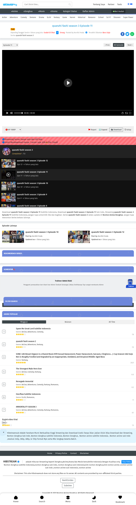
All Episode (118, 45)
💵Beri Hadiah (118, 11)
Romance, (55, 384)
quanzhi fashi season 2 (26, 341)
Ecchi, (24, 397)
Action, (25, 332)
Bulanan (68, 322)
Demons (33, 17)
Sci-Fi (108, 17)
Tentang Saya (99, 4)
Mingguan (24, 322)
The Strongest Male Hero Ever (29, 369)
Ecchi (49, 17)
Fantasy (57, 17)
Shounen (117, 17)
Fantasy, (40, 344)
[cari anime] (70, 4)
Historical (81, 17)
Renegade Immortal (24, 381)
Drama (41, 17)
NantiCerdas (67, 480)
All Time (112, 322)
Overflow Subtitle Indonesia (28, 394)
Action (4, 17)
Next (130, 45)
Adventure (14, 17)
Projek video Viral (10, 419)
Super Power (128, 17)
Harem (72, 17)
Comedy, (40, 332)
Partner (111, 4)
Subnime (68, 485)
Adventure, (32, 332)
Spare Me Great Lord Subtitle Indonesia (33, 328)
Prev (107, 45)
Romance (91, 17)
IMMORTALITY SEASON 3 (26, 407)
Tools (119, 4)
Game (64, 17)
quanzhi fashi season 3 (25, 35)
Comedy (24, 17)
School (101, 17)
